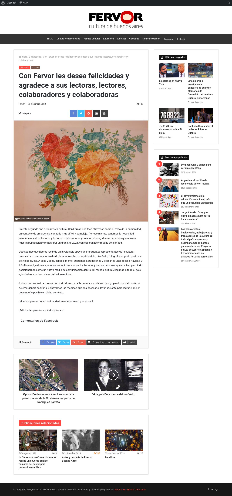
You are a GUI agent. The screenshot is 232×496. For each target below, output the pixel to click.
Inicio (23, 56)
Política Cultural (91, 38)
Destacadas (35, 56)
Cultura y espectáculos (68, 38)
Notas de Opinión (151, 38)
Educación (108, 38)
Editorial (121, 38)
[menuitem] (3, 3)
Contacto (168, 39)
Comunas (134, 38)
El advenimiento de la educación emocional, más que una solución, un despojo (197, 199)
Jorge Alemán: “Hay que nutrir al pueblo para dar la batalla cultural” (195, 216)
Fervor (22, 104)
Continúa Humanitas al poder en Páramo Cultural (200, 129)
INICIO (50, 38)
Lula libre (110, 457)
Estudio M (120, 489)
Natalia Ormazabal (136, 489)
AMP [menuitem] (23, 2)
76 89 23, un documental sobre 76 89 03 (171, 129)
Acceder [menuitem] (11, 2)
